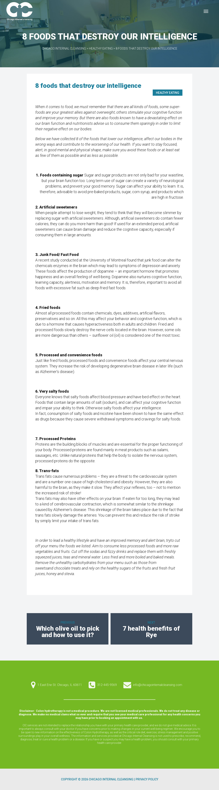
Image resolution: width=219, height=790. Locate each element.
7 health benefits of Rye (151, 632)
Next (151, 622)
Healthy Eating (167, 92)
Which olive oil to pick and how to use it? (67, 632)
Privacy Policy (147, 779)
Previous (68, 622)
